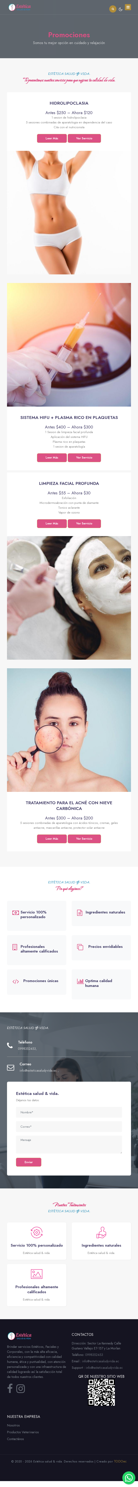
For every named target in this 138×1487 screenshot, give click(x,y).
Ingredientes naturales (105, 912)
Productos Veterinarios (23, 1438)
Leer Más (51, 138)
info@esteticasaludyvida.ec (39, 1071)
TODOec (120, 1467)
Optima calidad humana (98, 984)
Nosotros (13, 1431)
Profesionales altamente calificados (39, 949)
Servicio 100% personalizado (33, 915)
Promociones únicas (40, 981)
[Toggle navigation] (128, 7)
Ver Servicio (85, 138)
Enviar (29, 1163)
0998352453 (27, 1049)
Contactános (15, 1445)
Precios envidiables (105, 947)
